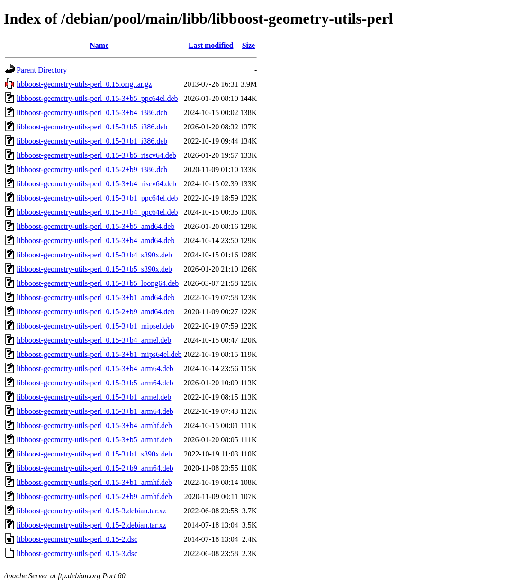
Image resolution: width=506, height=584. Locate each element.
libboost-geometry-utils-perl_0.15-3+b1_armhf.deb (94, 482)
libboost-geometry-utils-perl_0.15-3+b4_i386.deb (92, 113)
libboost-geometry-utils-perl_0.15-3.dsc (77, 553)
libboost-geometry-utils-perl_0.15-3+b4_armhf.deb (94, 425)
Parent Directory (42, 70)
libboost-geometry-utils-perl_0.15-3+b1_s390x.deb (94, 454)
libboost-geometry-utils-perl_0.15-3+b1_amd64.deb (95, 297)
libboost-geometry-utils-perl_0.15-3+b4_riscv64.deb (96, 184)
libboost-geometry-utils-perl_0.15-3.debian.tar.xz (91, 511)
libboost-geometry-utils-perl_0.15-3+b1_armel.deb (94, 397)
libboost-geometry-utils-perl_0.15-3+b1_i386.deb (92, 141)
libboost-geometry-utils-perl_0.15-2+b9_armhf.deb (94, 497)
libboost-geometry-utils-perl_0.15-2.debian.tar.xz (91, 525)
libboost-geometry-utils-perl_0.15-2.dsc (77, 539)
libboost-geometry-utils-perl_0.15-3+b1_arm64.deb (95, 411)
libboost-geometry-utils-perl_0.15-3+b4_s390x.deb (94, 255)
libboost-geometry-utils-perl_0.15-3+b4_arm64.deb (95, 369)
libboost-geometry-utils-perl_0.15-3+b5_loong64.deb (98, 283)
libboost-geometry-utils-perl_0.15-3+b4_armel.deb (94, 340)
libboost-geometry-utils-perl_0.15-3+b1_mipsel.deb (95, 326)
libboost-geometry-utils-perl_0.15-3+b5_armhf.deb (94, 440)
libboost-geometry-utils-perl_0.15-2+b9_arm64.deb (95, 468)
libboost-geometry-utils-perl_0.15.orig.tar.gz (84, 84)
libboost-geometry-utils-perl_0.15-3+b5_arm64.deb (95, 383)
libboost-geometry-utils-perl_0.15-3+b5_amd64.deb (95, 226)
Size (248, 45)
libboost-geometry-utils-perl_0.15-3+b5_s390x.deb (94, 269)
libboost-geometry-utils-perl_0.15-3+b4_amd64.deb (95, 241)
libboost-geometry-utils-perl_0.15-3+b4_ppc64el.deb (97, 212)
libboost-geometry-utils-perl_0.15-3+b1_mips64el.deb (99, 354)
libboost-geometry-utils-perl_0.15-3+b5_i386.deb (92, 127)
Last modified (211, 45)
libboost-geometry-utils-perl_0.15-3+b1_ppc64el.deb (97, 198)
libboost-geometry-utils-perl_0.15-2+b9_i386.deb (92, 169)
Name (99, 45)
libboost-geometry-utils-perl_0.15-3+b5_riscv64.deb (96, 155)
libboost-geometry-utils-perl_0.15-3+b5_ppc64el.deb (97, 98)
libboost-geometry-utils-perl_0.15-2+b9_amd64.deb (95, 312)
